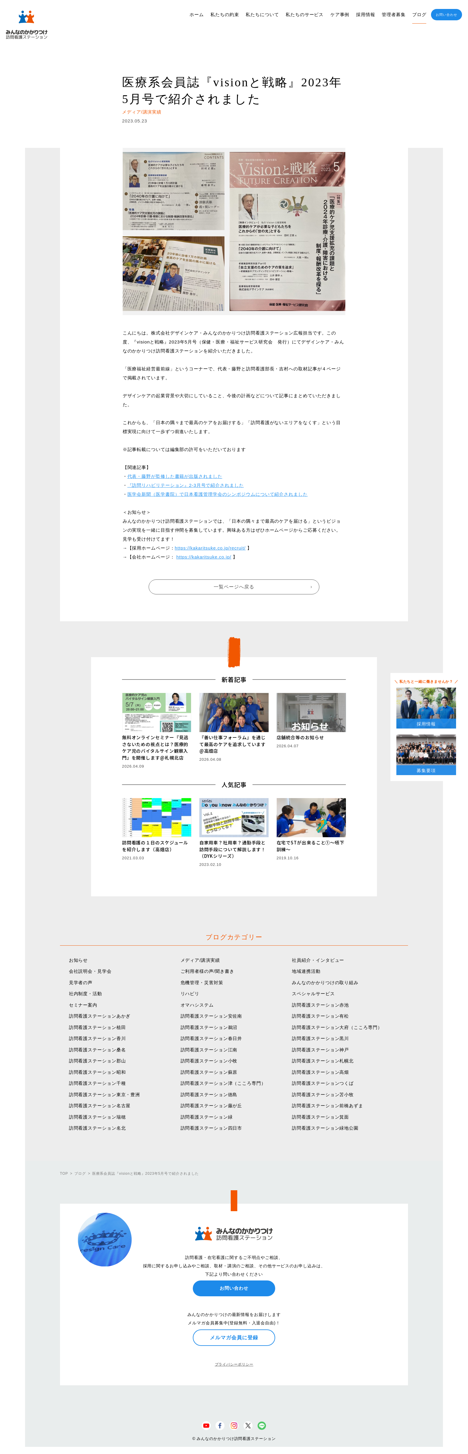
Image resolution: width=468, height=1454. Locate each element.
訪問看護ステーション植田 (97, 1027)
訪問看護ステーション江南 (209, 1049)
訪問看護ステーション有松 (320, 1016)
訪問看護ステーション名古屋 (100, 1105)
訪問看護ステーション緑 (207, 1116)
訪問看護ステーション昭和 (97, 1072)
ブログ (419, 14)
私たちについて (262, 14)
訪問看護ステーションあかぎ (100, 1016)
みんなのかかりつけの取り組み (325, 982)
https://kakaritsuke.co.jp (203, 556)
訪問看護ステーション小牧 (209, 1060)
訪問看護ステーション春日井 (211, 1038)
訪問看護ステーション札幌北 (323, 1060)
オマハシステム (197, 1004)
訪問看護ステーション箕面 (320, 1116)
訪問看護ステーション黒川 (320, 1038)
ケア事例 (340, 14)
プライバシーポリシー (234, 1364)
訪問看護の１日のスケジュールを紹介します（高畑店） (155, 845)
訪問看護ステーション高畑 (320, 1072)
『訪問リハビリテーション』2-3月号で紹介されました (185, 485)
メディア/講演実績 (200, 960)
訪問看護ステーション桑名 (97, 1049)
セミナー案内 (83, 1004)
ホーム (197, 14)
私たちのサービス (305, 14)
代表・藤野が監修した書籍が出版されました (174, 476)
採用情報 (365, 14)
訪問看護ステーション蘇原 (209, 1072)
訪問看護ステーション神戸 (320, 1049)
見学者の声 (81, 982)
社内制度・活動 (85, 993)
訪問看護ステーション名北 (97, 1128)
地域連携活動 (306, 971)
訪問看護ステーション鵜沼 (209, 1027)
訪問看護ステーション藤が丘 (211, 1105)
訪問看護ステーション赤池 (320, 1004)
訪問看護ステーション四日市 (211, 1128)
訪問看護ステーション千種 (97, 1083)
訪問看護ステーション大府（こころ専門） (337, 1027)
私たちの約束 (224, 14)
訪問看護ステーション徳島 (209, 1094)
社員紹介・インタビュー (318, 960)
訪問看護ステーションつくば (323, 1083)
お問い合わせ (446, 14)
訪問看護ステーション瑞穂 (97, 1116)
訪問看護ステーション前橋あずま (327, 1105)
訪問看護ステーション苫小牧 (323, 1094)
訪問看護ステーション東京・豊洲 (104, 1094)
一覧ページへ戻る (234, 586)
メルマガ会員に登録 (234, 1337)
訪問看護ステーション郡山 (97, 1060)
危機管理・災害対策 (202, 982)
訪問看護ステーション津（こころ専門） (223, 1083)
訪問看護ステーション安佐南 (211, 1016)
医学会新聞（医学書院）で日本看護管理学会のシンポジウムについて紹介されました (217, 494)
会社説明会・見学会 (90, 971)
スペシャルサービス (313, 993)
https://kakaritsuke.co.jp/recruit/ (210, 547)
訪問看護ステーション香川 (97, 1038)
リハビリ (190, 993)
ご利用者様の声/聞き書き (207, 971)
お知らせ (78, 960)
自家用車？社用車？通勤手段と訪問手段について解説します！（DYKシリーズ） (232, 849)
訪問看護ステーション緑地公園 (325, 1128)
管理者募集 (394, 14)
